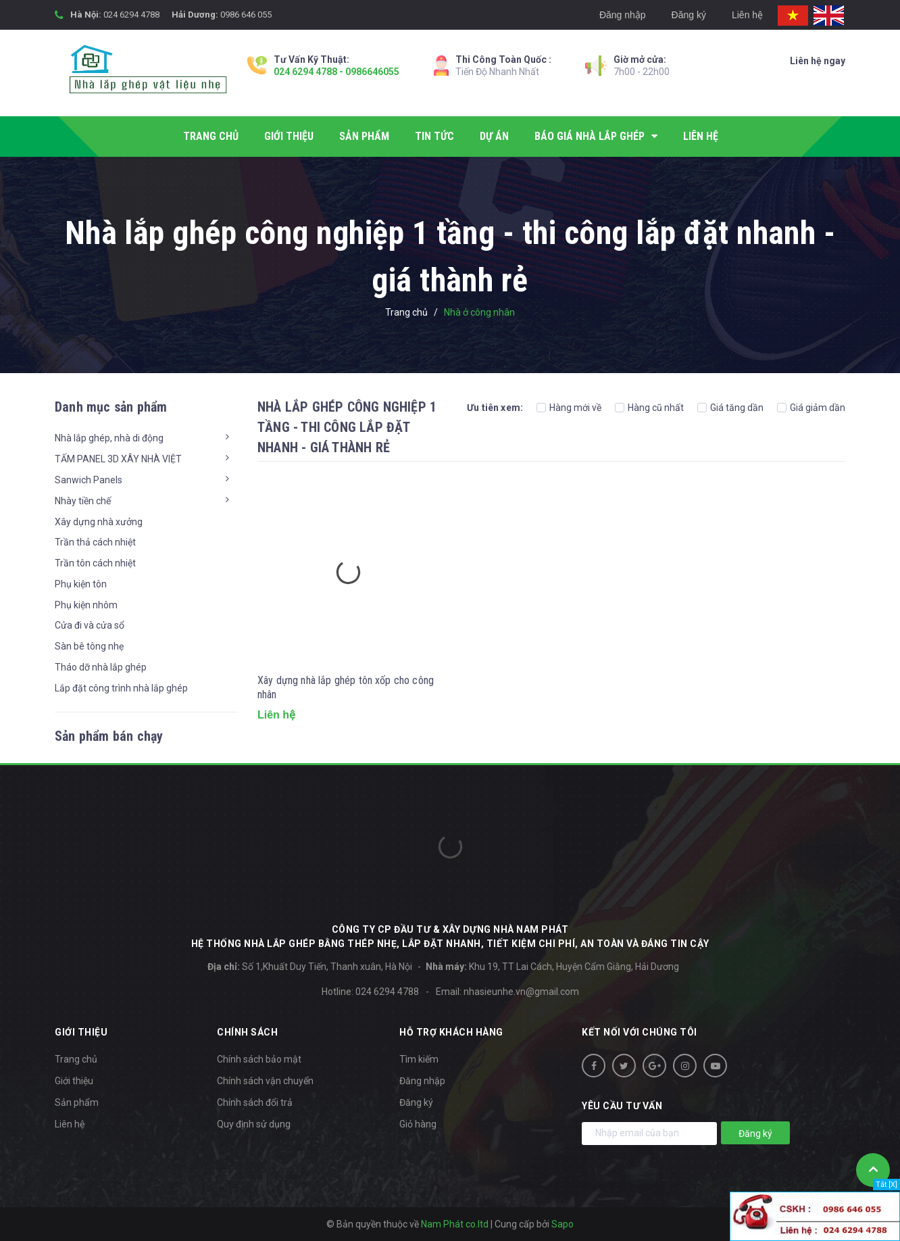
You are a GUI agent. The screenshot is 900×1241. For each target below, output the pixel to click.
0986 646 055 (246, 14)
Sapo (562, 1224)
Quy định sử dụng (254, 1124)
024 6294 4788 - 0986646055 (336, 71)
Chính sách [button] (247, 1032)
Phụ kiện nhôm (86, 605)
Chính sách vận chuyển (265, 1080)
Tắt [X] (886, 1184)
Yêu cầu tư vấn (622, 1105)
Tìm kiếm (419, 1059)
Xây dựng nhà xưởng (99, 521)
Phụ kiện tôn (81, 584)
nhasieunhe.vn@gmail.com (521, 991)
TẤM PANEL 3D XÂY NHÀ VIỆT (118, 459)
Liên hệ (747, 14)
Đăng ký (689, 14)
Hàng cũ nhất (649, 407)
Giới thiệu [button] (81, 1032)
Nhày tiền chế (83, 500)
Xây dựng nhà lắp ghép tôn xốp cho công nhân (345, 687)
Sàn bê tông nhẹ (89, 646)
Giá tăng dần (730, 407)
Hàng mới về (568, 407)
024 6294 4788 (131, 14)
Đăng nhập (622, 14)
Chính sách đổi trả (255, 1102)
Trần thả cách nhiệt (95, 542)
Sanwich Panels (88, 479)
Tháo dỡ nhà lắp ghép (101, 667)
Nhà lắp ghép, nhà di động (109, 438)
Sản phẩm (77, 1102)
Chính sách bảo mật (259, 1059)
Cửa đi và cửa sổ (89, 625)
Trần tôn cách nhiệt (95, 563)
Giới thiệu (74, 1080)
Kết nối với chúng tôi (639, 1032)
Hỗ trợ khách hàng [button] (451, 1032)
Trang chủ (76, 1059)
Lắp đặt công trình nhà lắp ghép (121, 688)
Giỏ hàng (417, 1124)
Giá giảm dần (811, 407)
